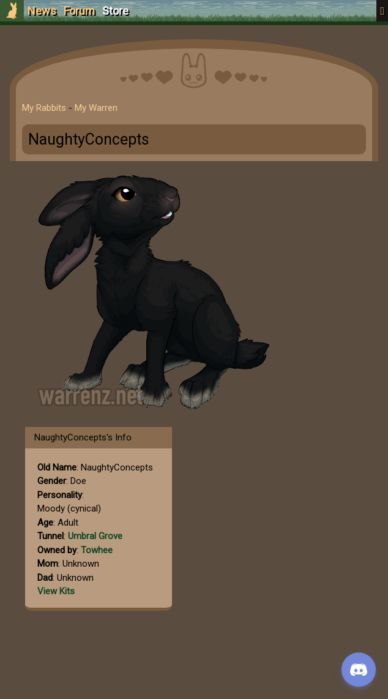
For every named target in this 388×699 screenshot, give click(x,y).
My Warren (96, 107)
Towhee (97, 550)
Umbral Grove (95, 536)
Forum (79, 10)
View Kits (56, 591)
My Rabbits (44, 107)
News (42, 10)
